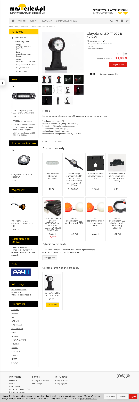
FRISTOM (15, 309)
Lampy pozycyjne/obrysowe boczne (23, 54)
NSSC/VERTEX (17, 328)
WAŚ (13, 317)
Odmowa (122, 396)
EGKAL (14, 332)
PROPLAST (16, 344)
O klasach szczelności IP (21, 295)
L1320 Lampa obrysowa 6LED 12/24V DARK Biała (22, 111)
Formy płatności (61, 380)
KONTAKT (34, 21)
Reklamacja (37, 383)
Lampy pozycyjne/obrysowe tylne (25, 60)
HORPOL (15, 336)
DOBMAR (15, 321)
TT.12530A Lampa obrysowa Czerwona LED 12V (22, 223)
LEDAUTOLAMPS (18, 340)
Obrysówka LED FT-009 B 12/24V (52, 294)
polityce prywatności (88, 398)
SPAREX (14, 363)
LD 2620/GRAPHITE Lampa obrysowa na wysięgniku (23, 128)
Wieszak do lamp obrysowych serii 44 (95, 176)
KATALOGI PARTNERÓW (66, 21)
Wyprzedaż (17, 190)
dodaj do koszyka (118, 64)
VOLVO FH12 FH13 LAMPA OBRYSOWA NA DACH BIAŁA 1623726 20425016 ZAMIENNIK (52, 224)
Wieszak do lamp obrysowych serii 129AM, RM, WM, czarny (117, 177)
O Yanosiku (16, 292)
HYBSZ (14, 359)
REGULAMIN (47, 21)
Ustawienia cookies (17, 392)
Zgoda (133, 396)
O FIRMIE (22, 21)
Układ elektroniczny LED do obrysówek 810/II (95, 222)
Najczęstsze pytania (40, 380)
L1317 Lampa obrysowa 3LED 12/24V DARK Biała (24, 134)
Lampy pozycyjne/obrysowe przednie (23, 47)
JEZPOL (14, 347)
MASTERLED (16, 325)
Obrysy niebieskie (22, 68)
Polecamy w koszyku (23, 143)
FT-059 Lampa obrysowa (22, 121)
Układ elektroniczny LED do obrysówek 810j (74, 221)
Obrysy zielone (21, 71)
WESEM (14, 313)
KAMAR (14, 355)
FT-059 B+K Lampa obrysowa (24, 124)
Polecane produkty (53, 148)
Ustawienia (110, 396)
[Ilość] (121, 54)
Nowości (16, 79)
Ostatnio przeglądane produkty (60, 268)
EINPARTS (15, 351)
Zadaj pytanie (49, 257)
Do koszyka (52, 304)
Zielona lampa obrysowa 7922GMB (52, 176)
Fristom (99, 48)
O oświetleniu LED (19, 290)
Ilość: (116, 54)
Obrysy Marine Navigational (26, 64)
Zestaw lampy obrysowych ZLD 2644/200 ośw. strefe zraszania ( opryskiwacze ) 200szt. (74, 179)
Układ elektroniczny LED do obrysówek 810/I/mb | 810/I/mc (117, 223)
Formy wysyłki (61, 383)
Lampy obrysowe (21, 41)
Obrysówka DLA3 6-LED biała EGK (22, 175)
